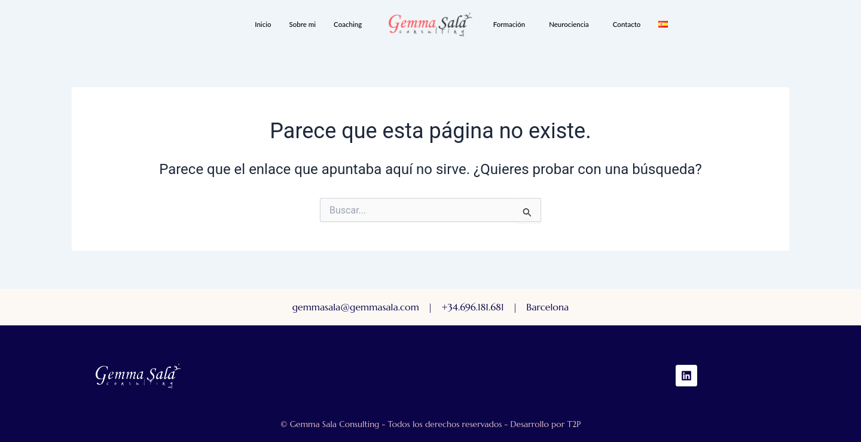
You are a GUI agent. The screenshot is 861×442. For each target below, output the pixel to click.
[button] (351, 24)
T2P (574, 424)
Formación (509, 24)
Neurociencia (569, 24)
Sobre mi (302, 24)
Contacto (627, 24)
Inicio (263, 24)
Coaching (348, 24)
